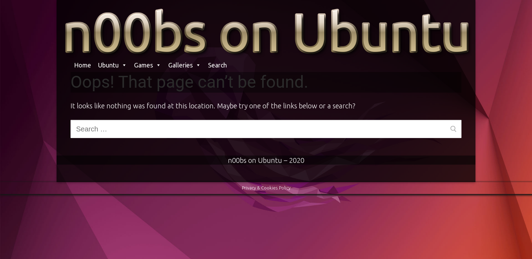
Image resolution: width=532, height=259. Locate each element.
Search (217, 65)
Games (147, 65)
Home (82, 65)
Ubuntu (112, 65)
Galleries (184, 65)
